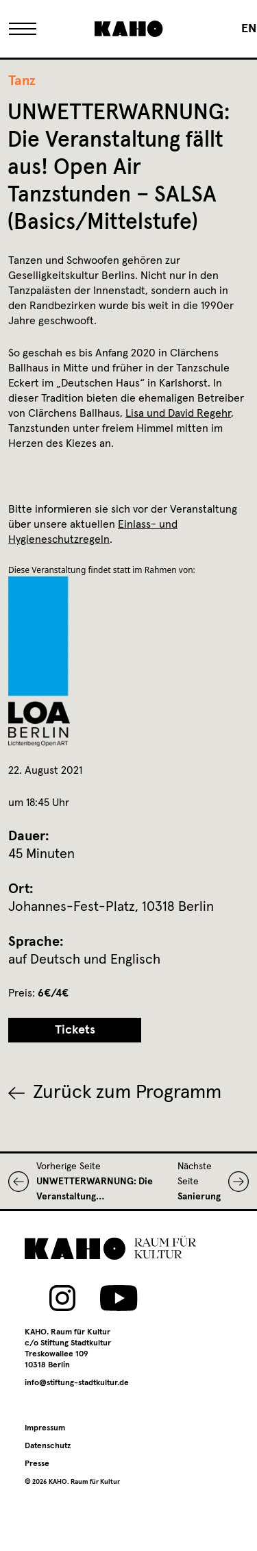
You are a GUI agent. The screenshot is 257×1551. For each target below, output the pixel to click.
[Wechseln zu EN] (248, 29)
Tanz (22, 81)
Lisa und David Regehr (178, 413)
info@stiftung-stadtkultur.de (77, 1383)
